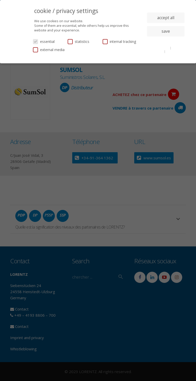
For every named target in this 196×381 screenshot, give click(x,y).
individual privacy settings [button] (165, 41)
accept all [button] (165, 17)
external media (49, 49)
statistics (78, 41)
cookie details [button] (159, 48)
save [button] (166, 31)
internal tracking (119, 41)
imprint (172, 51)
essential (44, 41)
